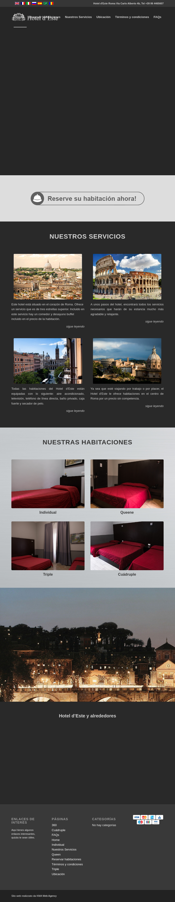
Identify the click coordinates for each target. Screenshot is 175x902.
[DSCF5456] (48, 483)
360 (54, 825)
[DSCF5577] (48, 545)
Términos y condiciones (67, 864)
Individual (48, 512)
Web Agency (50, 895)
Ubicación (58, 874)
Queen (56, 854)
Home (56, 840)
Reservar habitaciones (66, 859)
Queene (127, 512)
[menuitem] (20, 17)
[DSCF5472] (127, 483)
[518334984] (127, 545)
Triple (48, 574)
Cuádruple (127, 574)
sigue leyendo (75, 326)
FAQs (55, 835)
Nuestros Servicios (64, 849)
